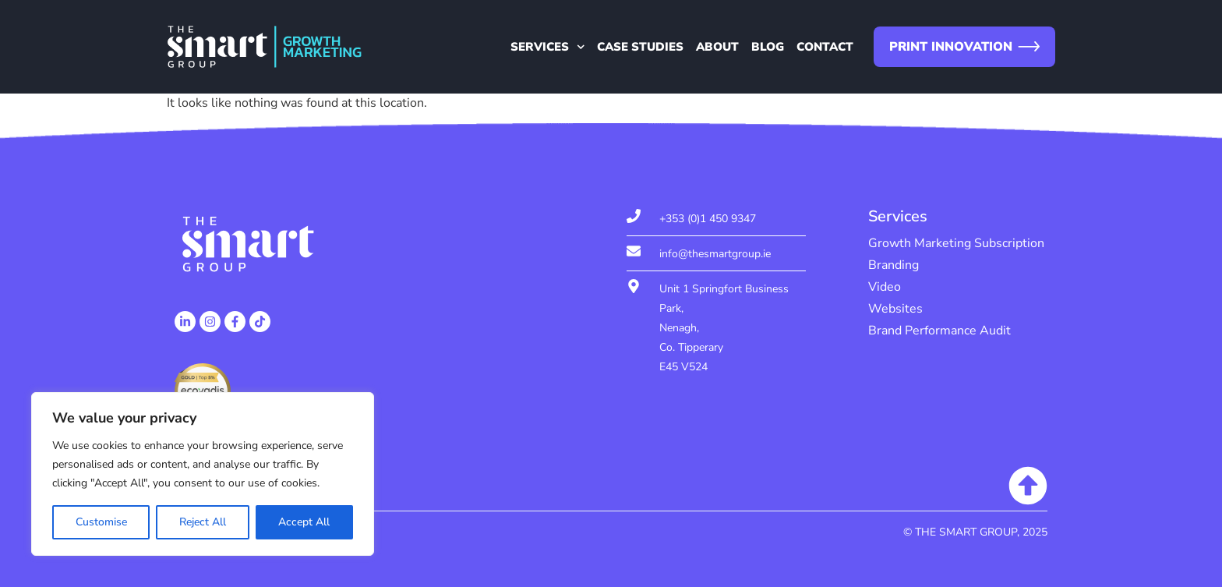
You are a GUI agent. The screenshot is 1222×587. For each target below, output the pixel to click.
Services (547, 47)
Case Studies (640, 47)
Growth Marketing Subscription (956, 243)
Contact (824, 47)
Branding (893, 265)
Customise (101, 522)
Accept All (304, 522)
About (717, 47)
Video (884, 286)
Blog (767, 47)
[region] (202, 474)
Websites (895, 308)
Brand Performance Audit (939, 330)
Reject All (202, 522)
